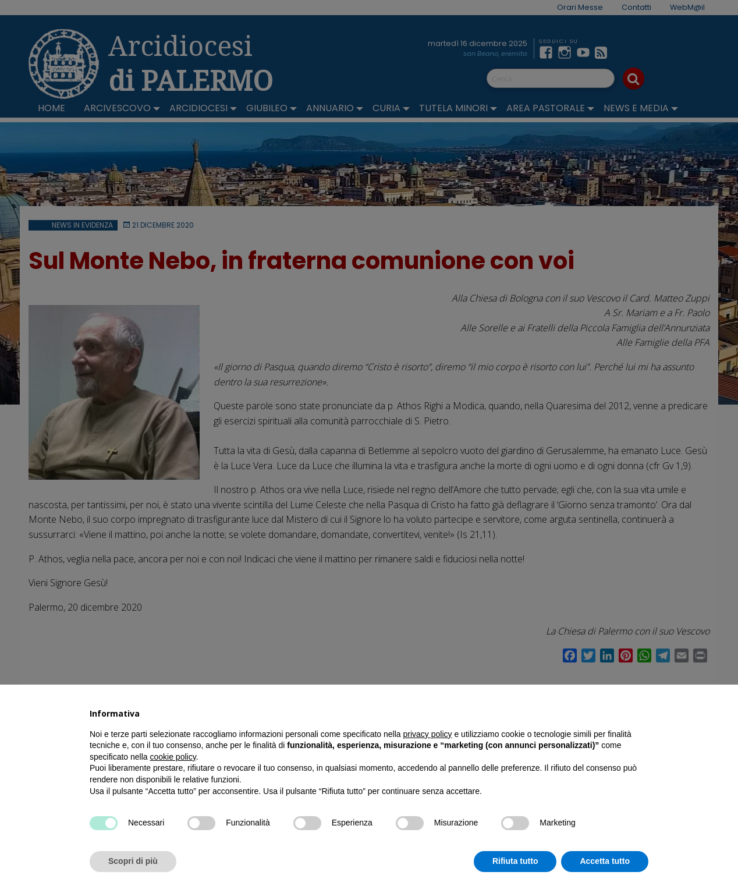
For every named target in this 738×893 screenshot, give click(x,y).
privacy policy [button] (427, 734)
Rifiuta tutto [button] (515, 861)
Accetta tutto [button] (605, 861)
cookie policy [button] (173, 756)
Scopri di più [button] (133, 861)
